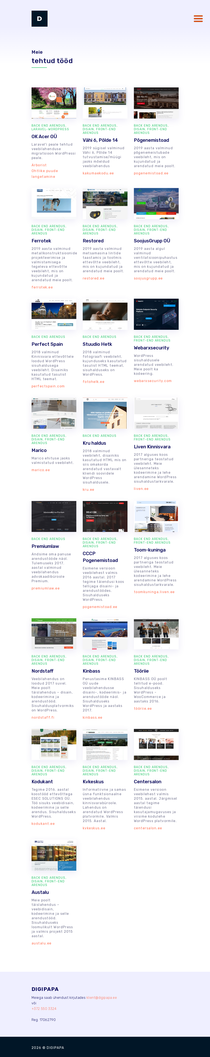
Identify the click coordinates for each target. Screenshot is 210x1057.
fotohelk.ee (94, 382)
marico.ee (41, 470)
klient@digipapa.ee (102, 998)
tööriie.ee (143, 709)
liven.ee (141, 489)
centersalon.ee (148, 828)
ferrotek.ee (42, 287)
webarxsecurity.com (153, 381)
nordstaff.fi (43, 717)
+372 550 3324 (44, 1009)
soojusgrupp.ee (148, 278)
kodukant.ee (43, 824)
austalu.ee (42, 943)
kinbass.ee (93, 717)
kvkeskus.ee (94, 828)
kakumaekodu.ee (98, 173)
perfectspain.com (48, 386)
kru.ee (88, 490)
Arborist (39, 165)
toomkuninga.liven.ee (154, 592)
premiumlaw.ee (46, 588)
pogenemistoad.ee (151, 173)
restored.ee (94, 278)
